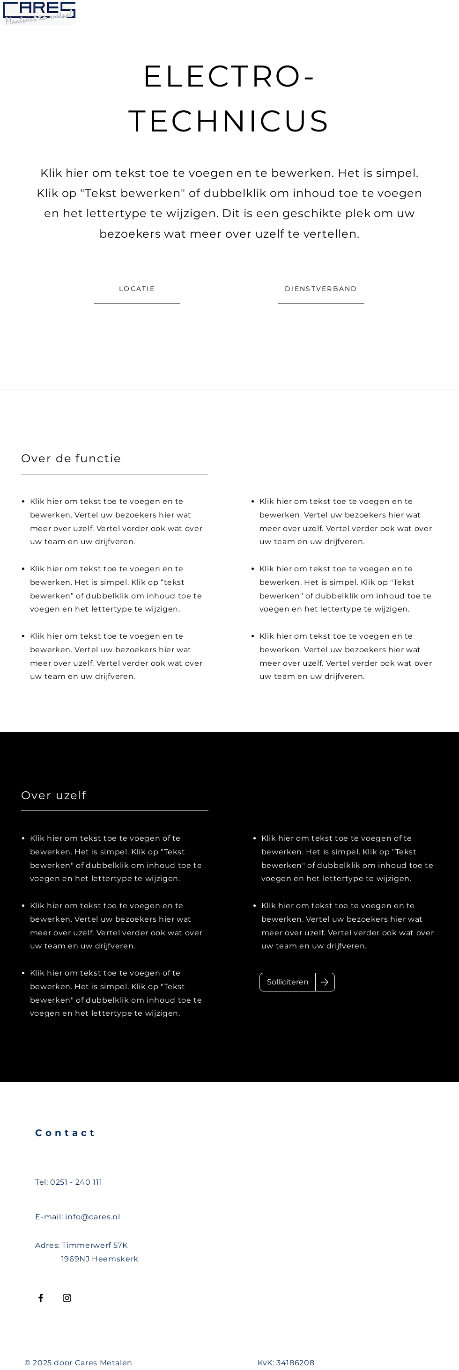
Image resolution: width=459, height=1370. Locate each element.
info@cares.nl (92, 1216)
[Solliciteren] (287, 982)
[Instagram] (67, 1298)
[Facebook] (40, 1298)
